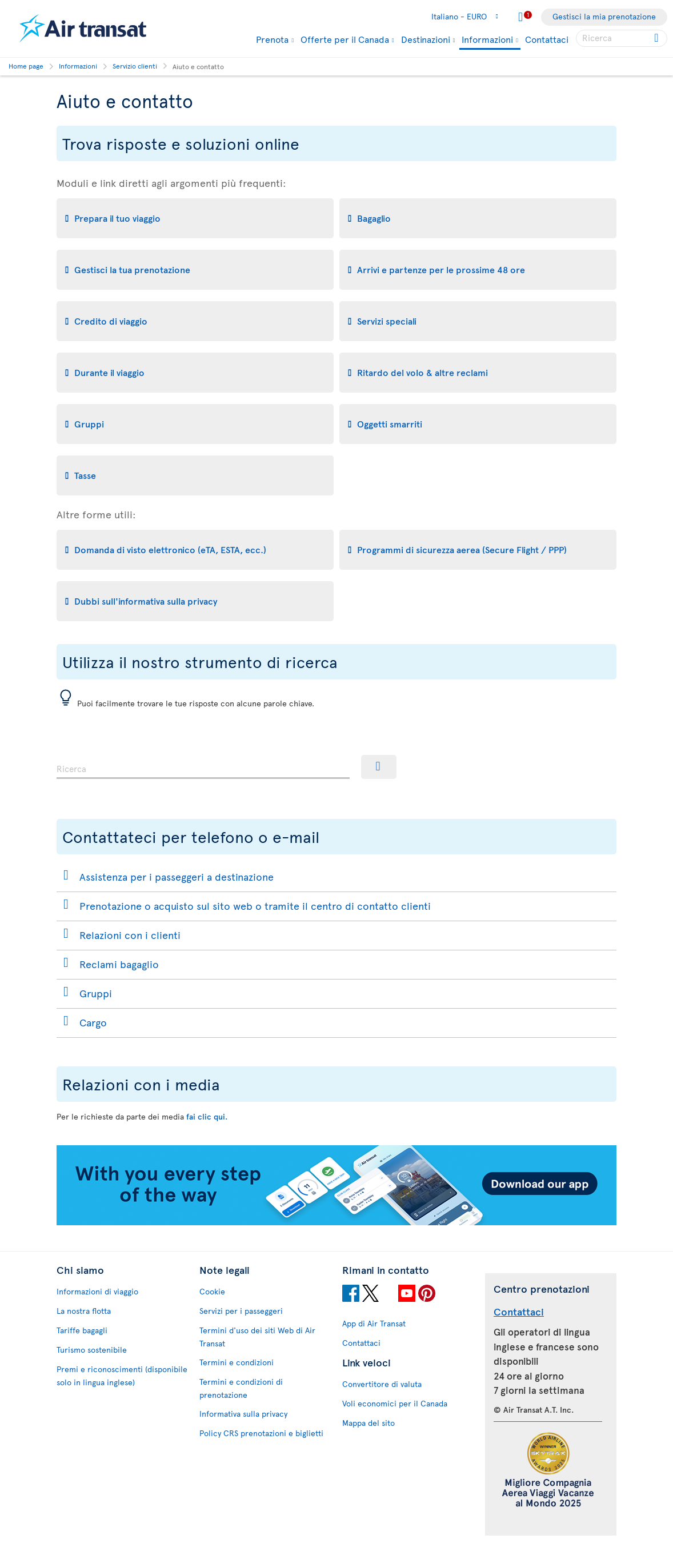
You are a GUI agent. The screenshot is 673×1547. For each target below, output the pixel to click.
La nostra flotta (84, 1310)
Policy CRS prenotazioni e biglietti (261, 1433)
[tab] (195, 218)
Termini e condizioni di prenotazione (241, 1388)
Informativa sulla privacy (243, 1413)
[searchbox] (621, 38)
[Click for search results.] (657, 38)
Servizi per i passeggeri (241, 1310)
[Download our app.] (336, 1222)
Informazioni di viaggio (97, 1291)
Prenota (272, 39)
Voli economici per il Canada (394, 1403)
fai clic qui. (206, 1116)
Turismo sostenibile (92, 1349)
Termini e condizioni (236, 1362)
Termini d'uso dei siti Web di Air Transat (257, 1337)
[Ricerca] (378, 767)
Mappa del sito (368, 1422)
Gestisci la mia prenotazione (604, 16)
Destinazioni (425, 39)
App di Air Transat (374, 1323)
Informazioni (487, 40)
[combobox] (203, 767)
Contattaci (546, 39)
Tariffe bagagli (82, 1330)
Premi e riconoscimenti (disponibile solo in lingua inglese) (122, 1376)
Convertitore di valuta (382, 1383)
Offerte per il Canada (344, 39)
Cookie (212, 1291)
